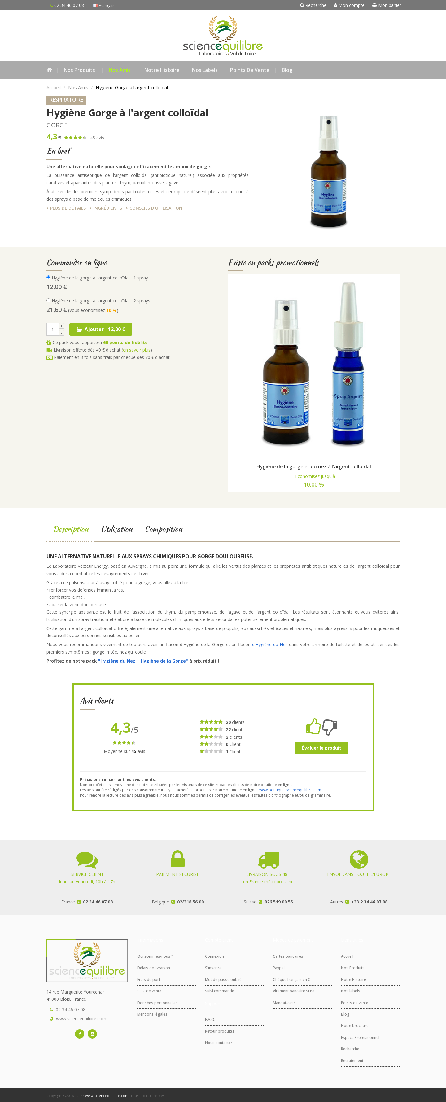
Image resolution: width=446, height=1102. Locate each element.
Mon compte (349, 5)
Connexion (214, 956)
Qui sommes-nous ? (155, 956)
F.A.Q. (210, 1019)
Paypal (279, 967)
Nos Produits (79, 70)
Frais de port (148, 979)
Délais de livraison (153, 967)
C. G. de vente (149, 991)
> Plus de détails (66, 208)
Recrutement (352, 1060)
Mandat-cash (284, 1002)
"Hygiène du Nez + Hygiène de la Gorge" (143, 661)
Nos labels (205, 70)
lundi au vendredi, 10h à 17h (87, 874)
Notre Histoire (162, 70)
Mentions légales (152, 1014)
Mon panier (386, 5)
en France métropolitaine (268, 874)
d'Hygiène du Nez (270, 644)
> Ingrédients (106, 208)
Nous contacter (218, 1042)
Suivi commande (219, 991)
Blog (287, 70)
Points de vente (249, 70)
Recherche (313, 5)
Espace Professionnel (360, 1037)
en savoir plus (137, 350)
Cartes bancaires (288, 956)
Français (104, 5)
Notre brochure (355, 1025)
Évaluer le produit (321, 748)
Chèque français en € (291, 979)
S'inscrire (213, 967)
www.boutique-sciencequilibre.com (290, 790)
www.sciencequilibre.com (81, 1018)
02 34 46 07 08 (70, 1009)
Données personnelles (157, 1002)
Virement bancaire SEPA (294, 991)
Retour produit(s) (220, 1031)
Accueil (53, 87)
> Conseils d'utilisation (154, 208)
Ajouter (101, 329)
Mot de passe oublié (223, 979)
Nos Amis (120, 70)
